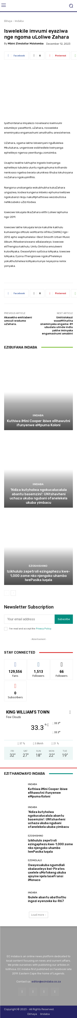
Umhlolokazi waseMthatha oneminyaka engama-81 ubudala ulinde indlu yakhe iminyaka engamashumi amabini (56, 325)
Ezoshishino (38, 565)
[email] (29, 619)
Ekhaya (8, 21)
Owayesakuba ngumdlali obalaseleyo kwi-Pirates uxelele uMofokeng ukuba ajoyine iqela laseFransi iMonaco (47, 872)
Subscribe (64, 619)
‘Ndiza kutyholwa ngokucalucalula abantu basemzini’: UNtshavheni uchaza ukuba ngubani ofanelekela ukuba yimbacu (38, 496)
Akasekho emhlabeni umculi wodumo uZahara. (18, 320)
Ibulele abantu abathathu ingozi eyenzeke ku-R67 (47, 899)
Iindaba (19, 21)
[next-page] (13, 593)
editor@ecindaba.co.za (46, 981)
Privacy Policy (43, 628)
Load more (38, 915)
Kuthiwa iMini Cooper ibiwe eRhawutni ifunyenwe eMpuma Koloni (38, 423)
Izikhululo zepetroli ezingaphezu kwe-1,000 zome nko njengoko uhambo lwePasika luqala (38, 575)
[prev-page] (6, 593)
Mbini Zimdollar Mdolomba (26, 43)
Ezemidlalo (35, 860)
